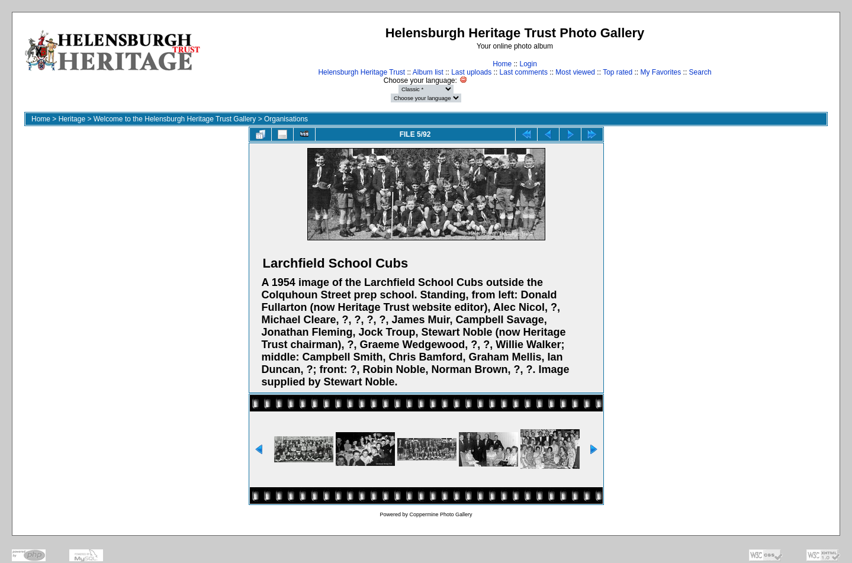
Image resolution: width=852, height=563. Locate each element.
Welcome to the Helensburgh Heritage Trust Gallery (175, 119)
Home (502, 64)
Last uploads (471, 72)
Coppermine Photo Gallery (440, 514)
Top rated (617, 72)
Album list (428, 72)
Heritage (72, 119)
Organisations (286, 119)
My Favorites (661, 72)
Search (700, 72)
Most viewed (575, 72)
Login (527, 64)
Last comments (524, 72)
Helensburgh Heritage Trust (361, 72)
